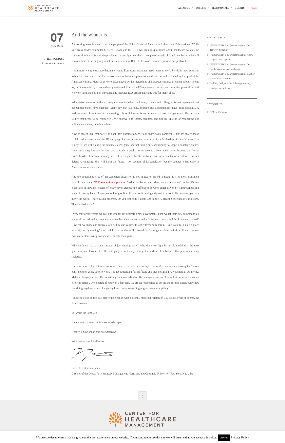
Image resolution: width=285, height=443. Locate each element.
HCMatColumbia (55, 58)
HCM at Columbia (54, 63)
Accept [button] (224, 437)
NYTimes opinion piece (108, 182)
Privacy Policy (240, 437)
